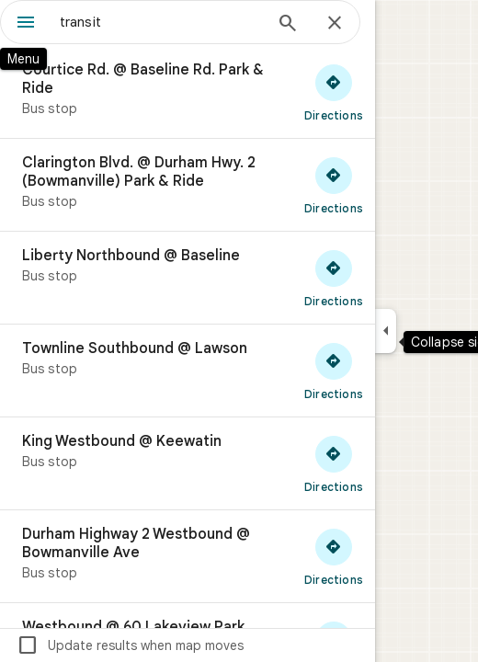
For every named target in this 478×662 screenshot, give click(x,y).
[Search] (288, 25)
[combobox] (161, 22)
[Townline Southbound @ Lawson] (187, 371)
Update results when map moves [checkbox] (130, 645)
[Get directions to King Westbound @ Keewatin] (334, 463)
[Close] (334, 24)
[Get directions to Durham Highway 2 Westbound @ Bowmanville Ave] (334, 556)
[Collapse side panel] (385, 331)
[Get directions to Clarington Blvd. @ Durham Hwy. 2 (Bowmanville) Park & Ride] (334, 185)
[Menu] (25, 24)
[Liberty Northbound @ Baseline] (187, 278)
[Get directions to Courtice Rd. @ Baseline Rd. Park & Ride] (334, 92)
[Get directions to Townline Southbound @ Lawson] (334, 370)
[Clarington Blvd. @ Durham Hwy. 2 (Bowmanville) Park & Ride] (187, 185)
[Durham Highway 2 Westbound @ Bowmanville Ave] (187, 556)
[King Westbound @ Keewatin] (187, 463)
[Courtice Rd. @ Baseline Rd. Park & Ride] (187, 92)
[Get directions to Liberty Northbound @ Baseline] (334, 277)
